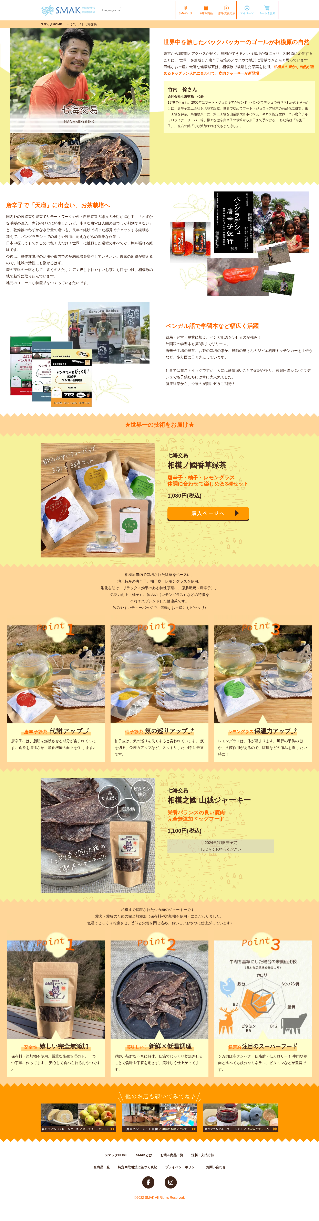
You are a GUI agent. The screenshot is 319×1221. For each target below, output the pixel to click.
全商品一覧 (101, 1167)
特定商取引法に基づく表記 (137, 1167)
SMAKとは (144, 1155)
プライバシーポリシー (181, 1167)
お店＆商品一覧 (171, 1155)
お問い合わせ (216, 1167)
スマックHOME (51, 24)
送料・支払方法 (202, 1155)
